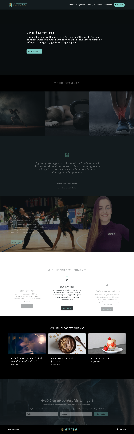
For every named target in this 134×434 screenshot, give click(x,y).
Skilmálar (108, 5)
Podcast (99, 5)
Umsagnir (91, 5)
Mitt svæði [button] (119, 5)
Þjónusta (81, 5)
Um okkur (73, 5)
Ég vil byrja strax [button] (34, 51)
